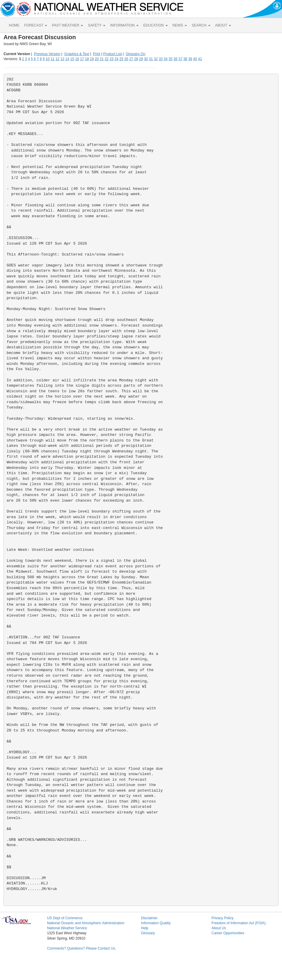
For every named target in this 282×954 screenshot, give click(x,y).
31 (151, 59)
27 (131, 59)
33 (160, 59)
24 (116, 59)
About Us (218, 928)
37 (180, 59)
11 (52, 59)
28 (136, 59)
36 (175, 59)
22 (106, 59)
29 (141, 59)
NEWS (179, 25)
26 (126, 59)
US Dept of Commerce (65, 918)
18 (87, 59)
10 (47, 59)
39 (190, 59)
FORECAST (35, 25)
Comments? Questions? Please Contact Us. (81, 948)
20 (97, 59)
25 (121, 59)
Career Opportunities (227, 933)
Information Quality (156, 923)
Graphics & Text (76, 54)
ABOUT (223, 25)
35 (170, 59)
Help (144, 928)
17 (82, 59)
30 (146, 59)
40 (195, 59)
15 (72, 59)
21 (102, 59)
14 (67, 59)
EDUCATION (155, 25)
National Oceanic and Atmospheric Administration (86, 923)
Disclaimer (149, 918)
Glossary (148, 933)
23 (111, 59)
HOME (14, 25)
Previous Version (47, 54)
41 (200, 59)
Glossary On (135, 54)
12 (57, 59)
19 (92, 59)
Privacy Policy (222, 918)
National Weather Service (67, 928)
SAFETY (96, 25)
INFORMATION (124, 25)
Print (96, 54)
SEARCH (201, 25)
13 (62, 59)
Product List (112, 54)
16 (77, 59)
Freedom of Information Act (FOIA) (238, 923)
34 (165, 59)
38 (185, 59)
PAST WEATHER (67, 25)
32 (155, 59)
